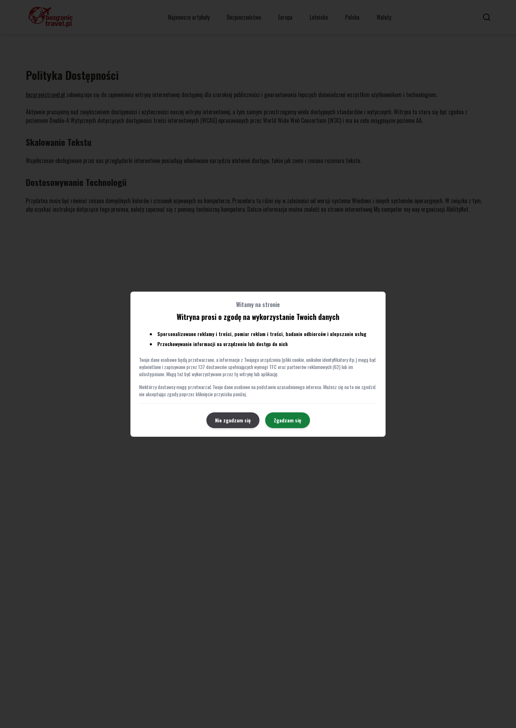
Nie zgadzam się (233, 420)
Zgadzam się (287, 420)
